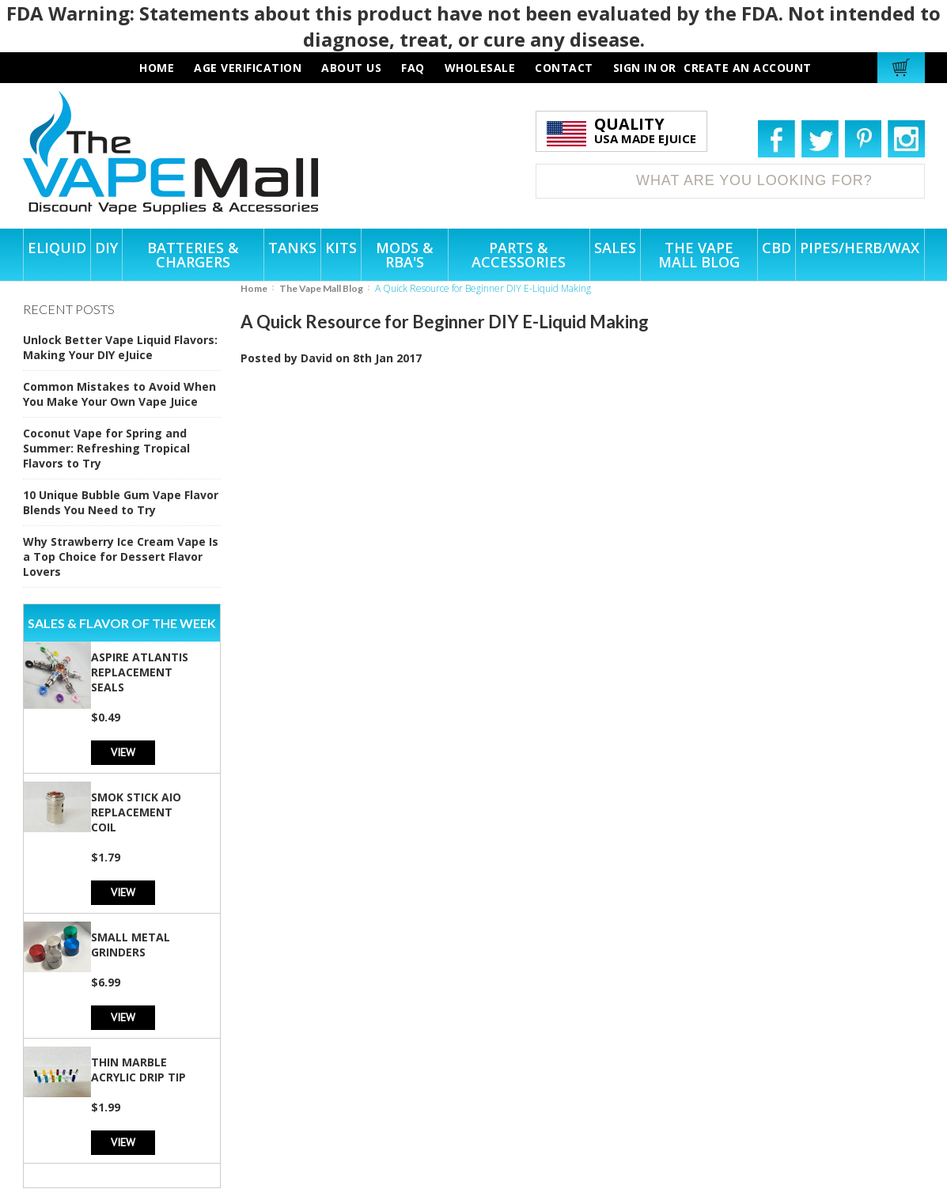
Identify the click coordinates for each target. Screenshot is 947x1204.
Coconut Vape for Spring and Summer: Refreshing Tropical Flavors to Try (106, 448)
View (123, 751)
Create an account (748, 67)
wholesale (480, 67)
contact (564, 67)
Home (254, 288)
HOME (156, 67)
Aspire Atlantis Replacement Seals (139, 672)
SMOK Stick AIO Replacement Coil (136, 812)
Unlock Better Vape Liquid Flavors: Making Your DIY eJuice (120, 347)
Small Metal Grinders (130, 945)
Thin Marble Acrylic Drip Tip (138, 1069)
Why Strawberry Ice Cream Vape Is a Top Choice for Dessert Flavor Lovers (120, 556)
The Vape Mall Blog (321, 288)
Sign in (635, 67)
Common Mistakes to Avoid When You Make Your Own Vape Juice (119, 394)
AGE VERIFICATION (247, 67)
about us (351, 67)
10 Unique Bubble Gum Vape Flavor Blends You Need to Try (120, 502)
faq (413, 67)
